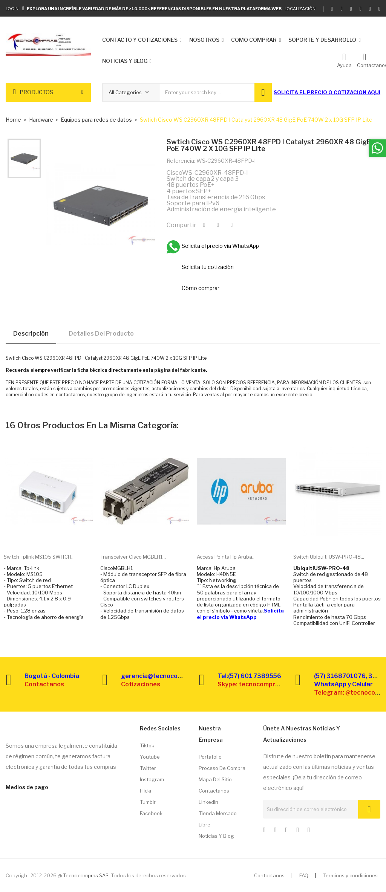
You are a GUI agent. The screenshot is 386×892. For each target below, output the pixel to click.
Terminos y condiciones (350, 875)
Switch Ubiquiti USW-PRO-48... (328, 556)
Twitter (148, 768)
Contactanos (214, 791)
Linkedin (208, 802)
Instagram (152, 779)
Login (12, 8)
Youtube (150, 757)
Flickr (146, 791)
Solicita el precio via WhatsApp (240, 614)
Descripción (31, 333)
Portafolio (210, 757)
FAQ (303, 875)
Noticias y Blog (216, 836)
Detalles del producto (101, 333)
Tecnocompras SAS (86, 875)
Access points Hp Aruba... (226, 556)
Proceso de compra (222, 768)
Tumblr (148, 802)
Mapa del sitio (215, 779)
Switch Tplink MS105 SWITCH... (39, 556)
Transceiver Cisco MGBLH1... (133, 556)
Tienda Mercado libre (218, 819)
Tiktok (147, 745)
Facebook (151, 813)
